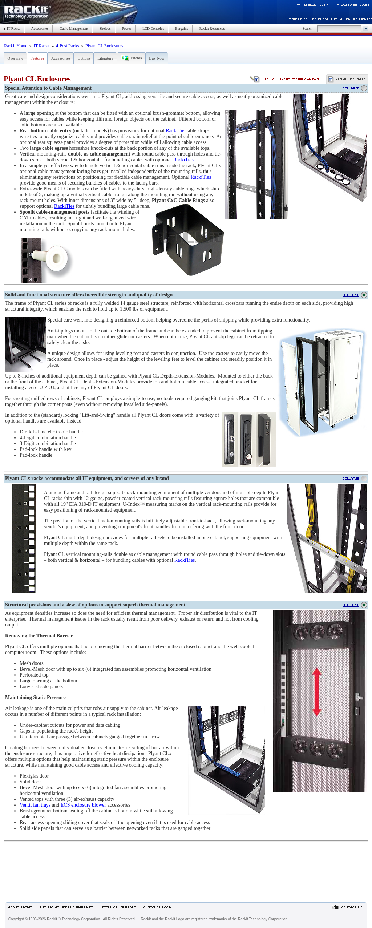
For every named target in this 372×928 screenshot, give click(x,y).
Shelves (103, 29)
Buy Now (156, 58)
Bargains (180, 29)
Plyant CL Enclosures (104, 45)
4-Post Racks (67, 45)
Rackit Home (15, 45)
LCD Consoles (152, 29)
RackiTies (183, 159)
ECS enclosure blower (83, 805)
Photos (136, 58)
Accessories (38, 29)
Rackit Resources (211, 29)
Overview (15, 58)
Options (83, 58)
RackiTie (175, 130)
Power (125, 29)
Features (37, 58)
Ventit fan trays (35, 805)
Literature (105, 58)
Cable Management (72, 29)
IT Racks (12, 29)
